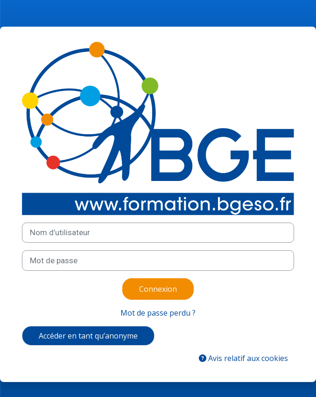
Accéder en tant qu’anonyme (88, 336)
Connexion (158, 289)
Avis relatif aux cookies (243, 358)
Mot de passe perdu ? (158, 313)
